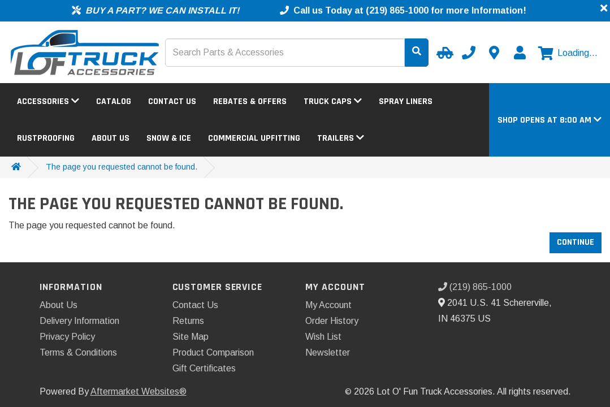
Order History (331, 321)
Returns (188, 321)
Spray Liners (405, 101)
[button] (549, 120)
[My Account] (519, 52)
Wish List (323, 336)
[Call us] (468, 52)
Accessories (48, 101)
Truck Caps (333, 101)
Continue (575, 242)
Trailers (340, 138)
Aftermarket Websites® (138, 391)
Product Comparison (213, 352)
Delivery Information (79, 321)
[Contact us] (494, 52)
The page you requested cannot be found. (121, 166)
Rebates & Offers (250, 101)
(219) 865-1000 (475, 287)
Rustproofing (46, 138)
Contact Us (172, 101)
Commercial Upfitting (254, 138)
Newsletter (327, 352)
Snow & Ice (168, 138)
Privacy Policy (67, 336)
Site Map (190, 336)
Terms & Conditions (78, 352)
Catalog (113, 101)
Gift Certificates (204, 368)
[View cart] (568, 53)
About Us (110, 138)
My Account (328, 305)
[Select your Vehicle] (443, 52)
